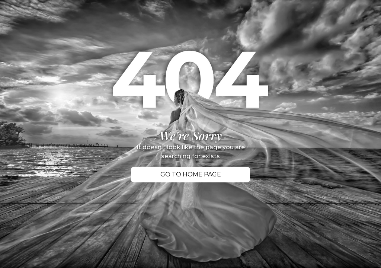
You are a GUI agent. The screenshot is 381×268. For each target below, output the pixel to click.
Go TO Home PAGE (190, 174)
